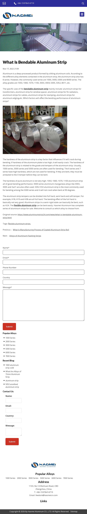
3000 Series (10, 345)
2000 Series (10, 341)
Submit (12, 441)
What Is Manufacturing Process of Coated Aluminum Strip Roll (41, 229)
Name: (8, 396)
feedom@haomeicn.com (47, 495)
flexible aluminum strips (19, 223)
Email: (8, 406)
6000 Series (10, 352)
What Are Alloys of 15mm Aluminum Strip (13, 374)
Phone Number (9, 267)
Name (6, 247)
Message (7, 287)
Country (6, 277)
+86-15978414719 (25, 3)
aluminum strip (11, 380)
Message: (10, 425)
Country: (9, 415)
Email (6, 257)
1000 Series (10, 338)
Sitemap (73, 511)
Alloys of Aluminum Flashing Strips (25, 235)
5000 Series (10, 349)
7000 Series (10, 356)
